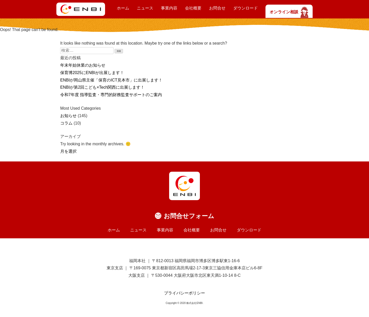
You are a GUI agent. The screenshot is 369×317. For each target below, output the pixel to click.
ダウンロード (245, 8)
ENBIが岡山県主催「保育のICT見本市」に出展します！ (111, 80)
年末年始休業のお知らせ (82, 65)
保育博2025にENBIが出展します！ (92, 72)
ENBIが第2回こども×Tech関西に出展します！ (102, 87)
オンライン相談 (289, 12)
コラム (66, 123)
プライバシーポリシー (184, 293)
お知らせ (68, 116)
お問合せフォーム (189, 215)
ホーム (123, 8)
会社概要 (193, 8)
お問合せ (217, 8)
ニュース (145, 8)
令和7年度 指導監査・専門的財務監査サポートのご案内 (111, 95)
